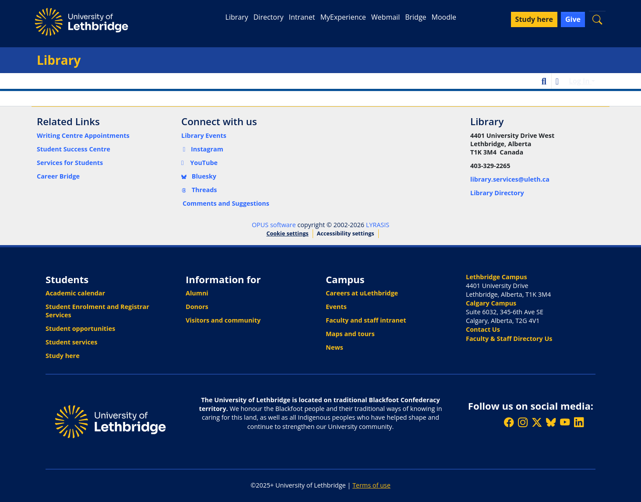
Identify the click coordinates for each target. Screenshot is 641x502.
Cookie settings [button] (287, 233)
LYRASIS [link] (377, 225)
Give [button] (573, 19)
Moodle (444, 17)
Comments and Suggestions (226, 203)
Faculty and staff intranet (366, 320)
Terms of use (371, 485)
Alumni (197, 293)
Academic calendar (75, 293)
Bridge (415, 17)
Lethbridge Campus (496, 277)
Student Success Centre (73, 149)
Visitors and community (223, 320)
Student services (72, 342)
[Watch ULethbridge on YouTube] (565, 422)
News (334, 347)
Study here (63, 355)
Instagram (202, 149)
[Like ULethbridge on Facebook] (509, 422)
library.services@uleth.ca (509, 179)
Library (236, 17)
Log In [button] (580, 81)
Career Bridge (58, 176)
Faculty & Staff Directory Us (509, 338)
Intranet (302, 17)
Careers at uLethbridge (362, 293)
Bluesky (198, 176)
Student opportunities (80, 328)
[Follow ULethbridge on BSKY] (551, 422)
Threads (199, 190)
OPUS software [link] (274, 225)
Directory (269, 17)
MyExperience (343, 17)
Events (336, 306)
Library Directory (497, 193)
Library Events (203, 135)
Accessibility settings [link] (345, 233)
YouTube (199, 162)
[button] (597, 19)
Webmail (385, 17)
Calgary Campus (491, 303)
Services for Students (70, 162)
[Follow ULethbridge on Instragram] (523, 422)
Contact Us (483, 329)
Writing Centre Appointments (83, 135)
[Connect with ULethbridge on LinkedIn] (579, 422)
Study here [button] (534, 19)
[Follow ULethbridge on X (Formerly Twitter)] (537, 422)
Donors (197, 306)
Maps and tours (350, 334)
